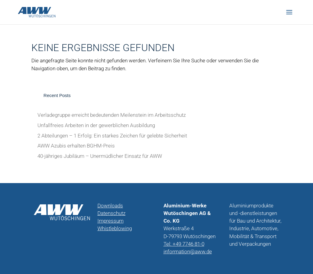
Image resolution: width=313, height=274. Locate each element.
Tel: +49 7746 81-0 (184, 244)
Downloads (110, 206)
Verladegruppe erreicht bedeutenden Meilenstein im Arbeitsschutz (111, 115)
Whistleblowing (114, 228)
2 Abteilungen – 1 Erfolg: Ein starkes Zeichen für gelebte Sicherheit (112, 136)
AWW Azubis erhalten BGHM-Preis (76, 146)
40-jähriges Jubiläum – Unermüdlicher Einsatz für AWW (99, 156)
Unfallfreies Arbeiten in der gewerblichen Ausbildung (96, 125)
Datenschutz (111, 213)
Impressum (110, 221)
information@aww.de (188, 252)
